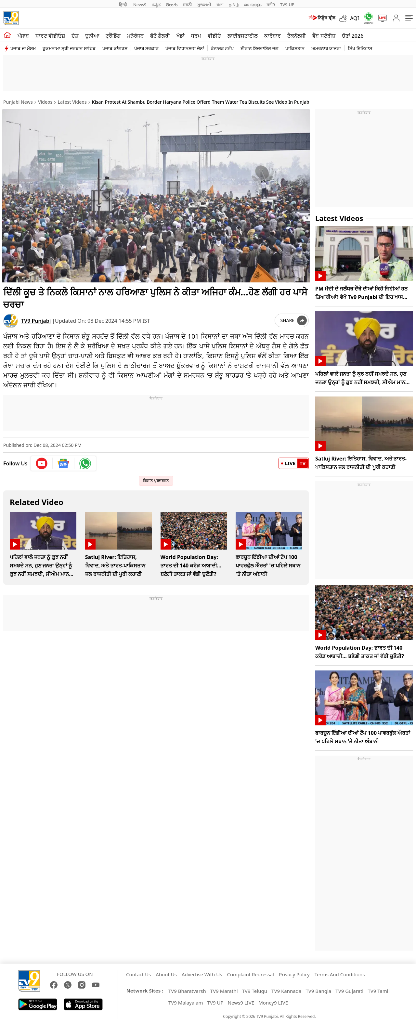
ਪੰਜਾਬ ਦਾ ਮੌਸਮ (23, 48)
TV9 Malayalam (185, 1002)
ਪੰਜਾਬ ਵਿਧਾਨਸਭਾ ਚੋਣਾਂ (184, 48)
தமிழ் (234, 4)
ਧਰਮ (196, 35)
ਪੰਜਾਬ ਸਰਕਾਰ (146, 48)
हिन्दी (123, 4)
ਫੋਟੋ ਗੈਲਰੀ (160, 35)
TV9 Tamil (378, 991)
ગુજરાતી (204, 4)
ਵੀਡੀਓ (214, 35)
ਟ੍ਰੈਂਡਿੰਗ (113, 35)
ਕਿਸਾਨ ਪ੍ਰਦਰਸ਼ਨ (156, 479)
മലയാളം (252, 4)
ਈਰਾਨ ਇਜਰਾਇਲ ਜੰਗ (259, 48)
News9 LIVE (241, 1002)
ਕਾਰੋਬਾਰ (272, 35)
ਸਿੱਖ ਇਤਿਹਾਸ (360, 48)
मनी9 (270, 4)
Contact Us (138, 974)
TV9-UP (287, 4)
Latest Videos (72, 102)
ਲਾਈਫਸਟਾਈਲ (243, 35)
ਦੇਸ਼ (75, 35)
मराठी (187, 4)
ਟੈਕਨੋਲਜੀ (296, 35)
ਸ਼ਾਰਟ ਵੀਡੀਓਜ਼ (50, 35)
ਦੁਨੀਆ (92, 35)
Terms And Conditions (340, 974)
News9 (140, 4)
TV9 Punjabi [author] (36, 319)
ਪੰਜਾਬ (23, 35)
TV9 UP (215, 1002)
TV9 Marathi (224, 991)
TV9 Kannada (286, 991)
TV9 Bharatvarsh (187, 991)
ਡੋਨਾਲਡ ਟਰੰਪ (222, 48)
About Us (166, 974)
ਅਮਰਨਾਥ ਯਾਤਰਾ (326, 48)
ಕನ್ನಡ (156, 4)
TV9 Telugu (254, 991)
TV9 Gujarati (349, 991)
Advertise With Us (202, 974)
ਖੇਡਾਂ (180, 35)
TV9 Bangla (318, 991)
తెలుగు (172, 4)
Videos (45, 102)
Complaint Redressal (250, 974)
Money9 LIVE (273, 1002)
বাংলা (220, 4)
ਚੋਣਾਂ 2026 (353, 35)
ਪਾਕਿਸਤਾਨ (295, 48)
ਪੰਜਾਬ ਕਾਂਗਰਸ (114, 48)
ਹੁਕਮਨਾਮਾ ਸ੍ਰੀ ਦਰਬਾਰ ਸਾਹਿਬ (69, 48)
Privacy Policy (294, 974)
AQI (354, 18)
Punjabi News (18, 102)
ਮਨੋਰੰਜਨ (135, 35)
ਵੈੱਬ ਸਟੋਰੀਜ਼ (323, 35)
